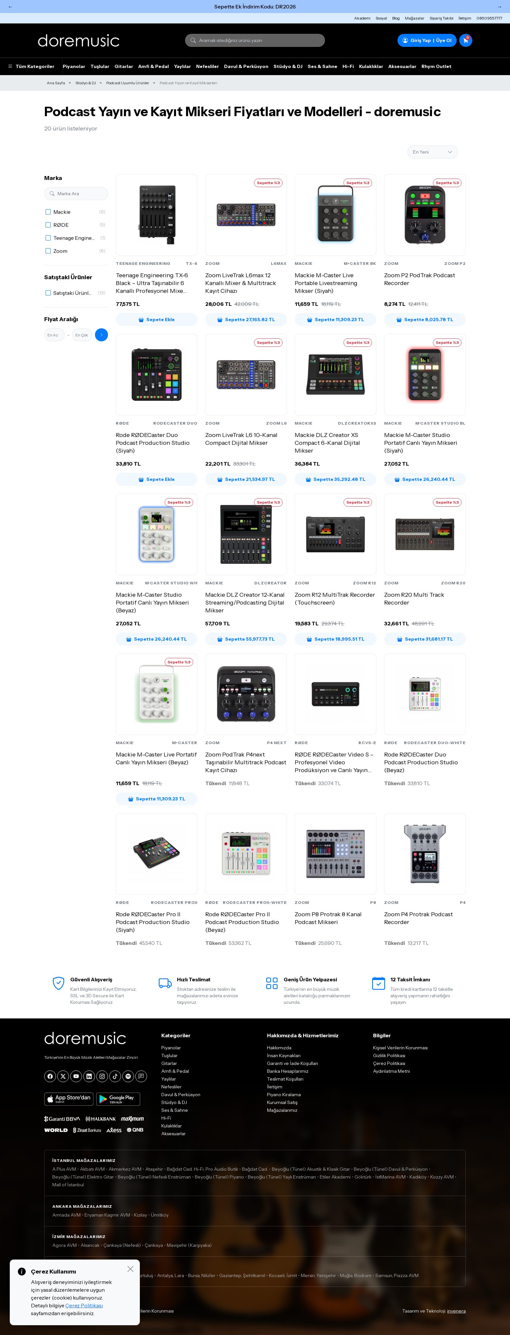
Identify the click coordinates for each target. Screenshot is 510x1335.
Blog (396, 18)
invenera (456, 1311)
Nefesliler (207, 66)
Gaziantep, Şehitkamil (242, 1275)
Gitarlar (123, 66)
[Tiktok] (115, 1076)
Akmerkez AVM (125, 1169)
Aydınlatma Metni (391, 1071)
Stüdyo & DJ (288, 66)
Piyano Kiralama (284, 1094)
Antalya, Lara (170, 1275)
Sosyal (381, 18)
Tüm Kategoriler (31, 66)
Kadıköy (417, 1177)
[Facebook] (50, 1076)
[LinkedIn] (89, 1076)
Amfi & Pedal (153, 66)
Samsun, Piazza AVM (397, 1275)
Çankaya (154, 1245)
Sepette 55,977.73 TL (246, 639)
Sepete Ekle (157, 319)
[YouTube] (76, 1076)
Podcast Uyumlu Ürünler (127, 82)
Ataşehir (154, 1169)
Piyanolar (74, 66)
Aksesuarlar (402, 66)
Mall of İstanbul (68, 1185)
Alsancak (90, 1245)
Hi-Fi (348, 66)
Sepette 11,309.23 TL (335, 319)
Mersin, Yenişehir (318, 1275)
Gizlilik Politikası (389, 1055)
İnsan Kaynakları (284, 1055)
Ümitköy (159, 1215)
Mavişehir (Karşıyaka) (189, 1245)
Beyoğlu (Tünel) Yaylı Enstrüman (282, 1177)
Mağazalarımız (282, 1110)
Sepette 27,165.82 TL (246, 319)
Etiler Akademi (335, 1177)
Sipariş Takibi (441, 18)
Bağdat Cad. (255, 1169)
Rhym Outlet (436, 66)
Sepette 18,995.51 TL (336, 639)
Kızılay (140, 1215)
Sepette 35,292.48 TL (336, 479)
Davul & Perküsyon (246, 66)
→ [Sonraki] (499, 6)
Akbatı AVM (92, 1169)
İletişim (465, 18)
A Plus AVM (64, 1169)
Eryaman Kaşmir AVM (107, 1215)
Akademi (362, 18)
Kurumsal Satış (282, 1102)
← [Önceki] (10, 6)
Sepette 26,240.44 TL (425, 479)
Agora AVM (64, 1245)
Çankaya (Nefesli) (122, 1245)
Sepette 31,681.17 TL (425, 639)
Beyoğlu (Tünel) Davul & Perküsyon (391, 1169)
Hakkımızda (279, 1048)
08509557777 (489, 18)
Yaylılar (182, 66)
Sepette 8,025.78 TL (424, 319)
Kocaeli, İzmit (283, 1275)
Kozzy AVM (442, 1177)
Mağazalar (414, 18)
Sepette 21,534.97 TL (246, 479)
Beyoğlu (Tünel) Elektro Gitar (83, 1177)
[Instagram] (102, 1076)
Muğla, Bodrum (355, 1275)
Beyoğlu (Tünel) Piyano (219, 1177)
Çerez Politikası (389, 1063)
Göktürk (363, 1177)
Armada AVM (66, 1215)
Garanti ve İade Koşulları (292, 1063)
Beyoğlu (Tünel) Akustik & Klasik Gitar (311, 1169)
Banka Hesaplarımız (287, 1071)
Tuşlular (99, 66)
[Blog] (141, 1076)
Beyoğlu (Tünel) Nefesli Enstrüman (154, 1177)
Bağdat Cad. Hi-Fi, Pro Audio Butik (202, 1169)
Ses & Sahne (322, 66)
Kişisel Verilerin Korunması (400, 1048)
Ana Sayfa (56, 82)
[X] (63, 1076)
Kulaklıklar (371, 66)
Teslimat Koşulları (285, 1079)
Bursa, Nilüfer (201, 1275)
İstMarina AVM (390, 1177)
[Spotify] (128, 1076)
